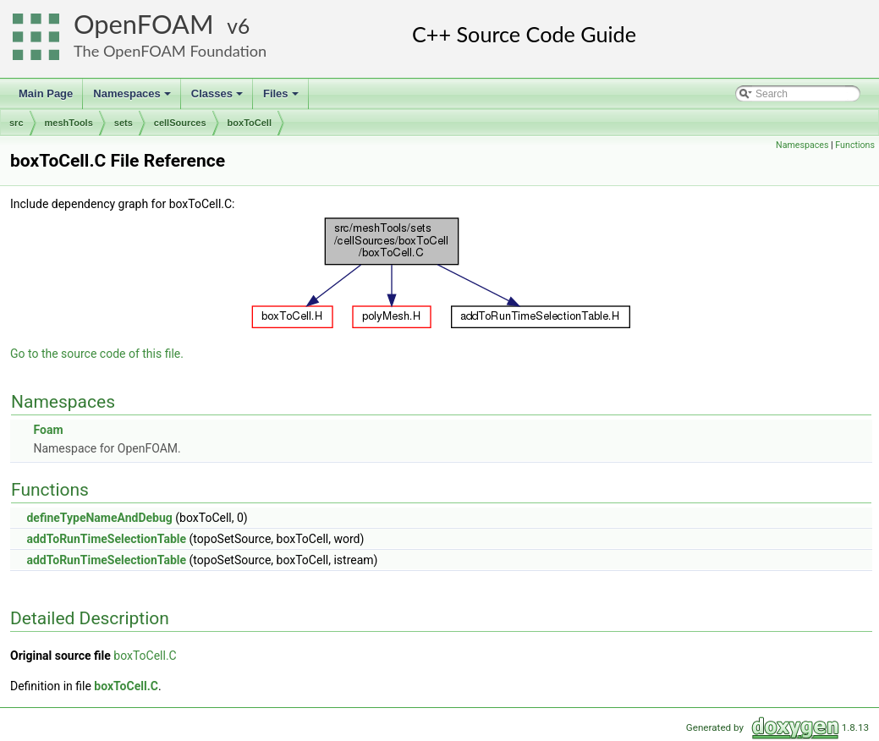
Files (282, 98)
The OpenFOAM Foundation (170, 50)
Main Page (46, 93)
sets (123, 123)
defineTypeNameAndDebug (99, 517)
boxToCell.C (144, 655)
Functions (855, 145)
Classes (218, 98)
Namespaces (133, 98)
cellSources (180, 123)
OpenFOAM (144, 24)
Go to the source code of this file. (97, 353)
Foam (48, 429)
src (16, 123)
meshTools (69, 123)
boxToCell (250, 123)
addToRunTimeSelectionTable (106, 539)
